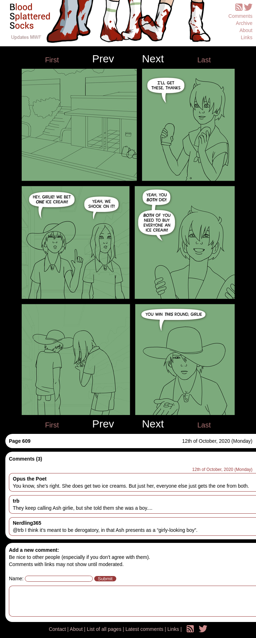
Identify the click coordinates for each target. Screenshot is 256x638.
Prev (103, 58)
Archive (244, 23)
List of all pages (105, 629)
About (245, 30)
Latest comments (145, 629)
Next (153, 58)
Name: (16, 578)
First (52, 60)
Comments (240, 16)
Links (246, 37)
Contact (58, 629)
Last (204, 60)
